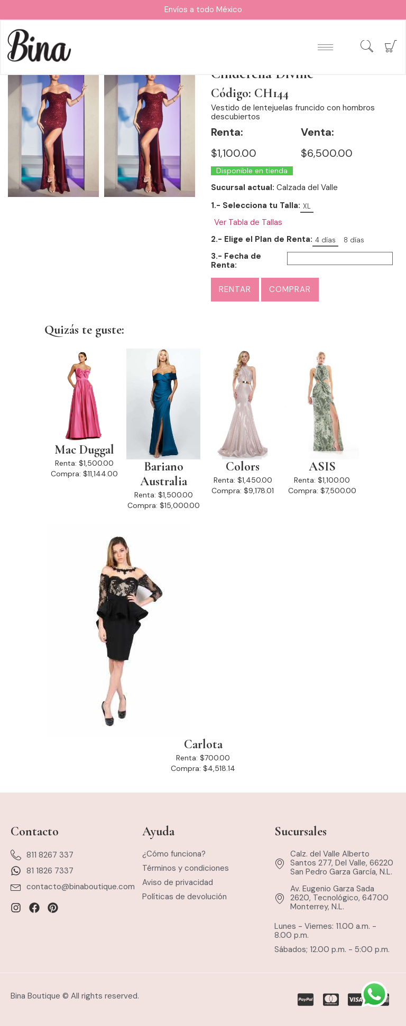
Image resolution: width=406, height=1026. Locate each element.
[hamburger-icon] (325, 48)
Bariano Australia (163, 474)
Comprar (290, 289)
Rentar (235, 289)
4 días (325, 240)
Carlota (203, 744)
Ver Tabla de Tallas (248, 222)
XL (307, 206)
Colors (243, 466)
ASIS (322, 466)
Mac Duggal (84, 450)
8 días (354, 240)
